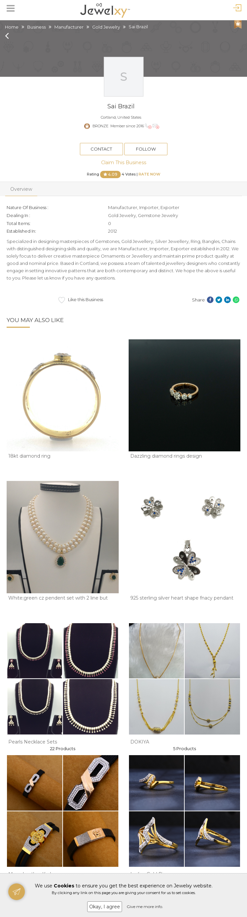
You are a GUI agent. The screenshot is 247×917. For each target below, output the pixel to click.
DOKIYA (139, 742)
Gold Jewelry (106, 27)
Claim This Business (123, 163)
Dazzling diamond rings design (166, 456)
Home (12, 27)
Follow (146, 149)
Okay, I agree (104, 907)
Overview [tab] (21, 189)
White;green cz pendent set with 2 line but (58, 598)
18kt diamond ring (29, 456)
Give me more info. (145, 906)
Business (36, 27)
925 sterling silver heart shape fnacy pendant (181, 598)
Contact (101, 149)
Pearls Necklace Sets (32, 742)
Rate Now (149, 174)
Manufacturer (69, 27)
